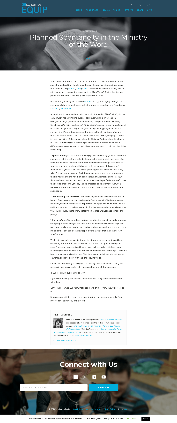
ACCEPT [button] (145, 419)
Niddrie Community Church (111, 319)
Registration (150, 5)
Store (140, 10)
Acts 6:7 (71, 89)
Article (89, 59)
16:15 (66, 109)
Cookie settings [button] (132, 418)
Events (129, 10)
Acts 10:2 (55, 109)
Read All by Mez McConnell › (65, 340)
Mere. (126, 409)
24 (61, 109)
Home (79, 10)
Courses (133, 5)
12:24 (78, 89)
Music (106, 10)
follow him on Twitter (83, 335)
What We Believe (93, 409)
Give (149, 10)
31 (70, 109)
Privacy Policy (109, 409)
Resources (92, 10)
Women (117, 10)
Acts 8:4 (88, 101)
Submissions (78, 409)
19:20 (84, 89)
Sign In (141, 5)
